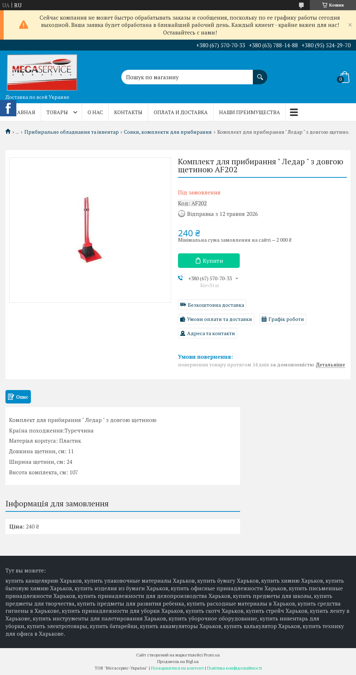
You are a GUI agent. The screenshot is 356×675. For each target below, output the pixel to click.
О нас (95, 112)
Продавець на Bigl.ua (178, 661)
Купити (213, 261)
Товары (57, 112)
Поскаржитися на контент (177, 668)
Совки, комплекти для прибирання (168, 132)
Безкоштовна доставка (216, 304)
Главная (23, 112)
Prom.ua (212, 655)
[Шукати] (260, 73)
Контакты (128, 112)
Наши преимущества (249, 112)
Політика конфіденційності (234, 668)
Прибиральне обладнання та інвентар (71, 132)
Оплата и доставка (181, 112)
